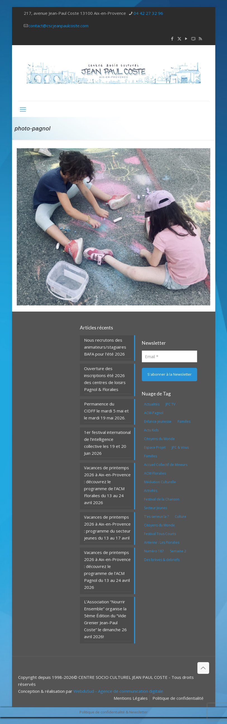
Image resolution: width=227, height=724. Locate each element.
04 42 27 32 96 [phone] (148, 13)
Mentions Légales (131, 698)
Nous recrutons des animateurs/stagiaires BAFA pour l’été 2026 (105, 347)
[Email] (169, 356)
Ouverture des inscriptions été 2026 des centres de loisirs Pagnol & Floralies (105, 379)
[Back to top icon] (203, 668)
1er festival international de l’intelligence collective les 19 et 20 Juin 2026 (107, 442)
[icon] (193, 38)
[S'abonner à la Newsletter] (169, 374)
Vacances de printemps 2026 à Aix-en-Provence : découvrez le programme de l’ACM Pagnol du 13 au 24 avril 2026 (107, 570)
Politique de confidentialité (178, 698)
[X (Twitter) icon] (179, 38)
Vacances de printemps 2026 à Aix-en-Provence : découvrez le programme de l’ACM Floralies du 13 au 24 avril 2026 (107, 485)
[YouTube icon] (186, 38)
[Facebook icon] (172, 38)
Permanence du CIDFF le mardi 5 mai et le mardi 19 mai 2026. (106, 411)
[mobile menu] (23, 109)
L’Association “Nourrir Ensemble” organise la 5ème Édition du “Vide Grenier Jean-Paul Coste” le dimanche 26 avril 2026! (105, 619)
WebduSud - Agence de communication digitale (118, 691)
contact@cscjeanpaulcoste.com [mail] (58, 25)
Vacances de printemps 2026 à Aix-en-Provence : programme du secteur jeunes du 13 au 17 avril (107, 527)
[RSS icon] (200, 38)
